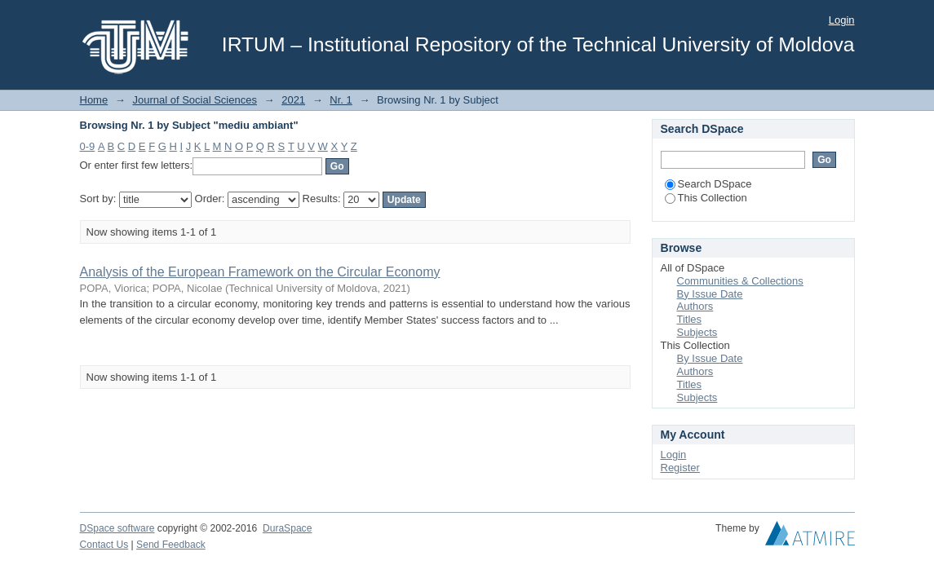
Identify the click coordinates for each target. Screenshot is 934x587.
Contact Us (104, 544)
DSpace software (117, 528)
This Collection (706, 198)
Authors (695, 306)
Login (842, 20)
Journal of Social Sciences (194, 100)
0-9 (87, 146)
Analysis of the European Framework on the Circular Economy (260, 272)
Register (680, 467)
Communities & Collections (740, 281)
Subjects (697, 332)
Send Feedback (171, 544)
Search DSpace (708, 184)
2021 (293, 100)
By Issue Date (710, 294)
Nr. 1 (341, 100)
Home (94, 100)
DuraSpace (287, 528)
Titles (689, 319)
